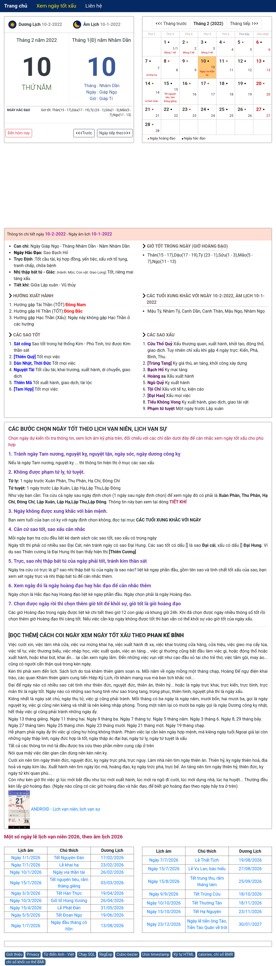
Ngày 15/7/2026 (164, 868)
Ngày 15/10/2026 (164, 911)
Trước (84, 133)
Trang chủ (15, 6)
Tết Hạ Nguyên (207, 911)
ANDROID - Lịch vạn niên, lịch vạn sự (65, 809)
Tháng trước (171, 23)
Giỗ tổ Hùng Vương (69, 900)
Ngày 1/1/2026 (25, 857)
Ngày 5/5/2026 (25, 915)
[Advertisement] (138, 183)
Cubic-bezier (127, 954)
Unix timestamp (156, 954)
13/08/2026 (112, 925)
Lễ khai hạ (69, 865)
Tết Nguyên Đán (69, 857)
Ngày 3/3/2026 (25, 893)
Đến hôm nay (19, 133)
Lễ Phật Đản (69, 907)
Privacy (33, 954)
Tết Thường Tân (207, 903)
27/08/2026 (250, 868)
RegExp (105, 954)
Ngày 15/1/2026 (26, 882)
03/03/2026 (112, 882)
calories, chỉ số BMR (215, 954)
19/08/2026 (250, 860)
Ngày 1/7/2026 (25, 925)
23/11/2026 (250, 911)
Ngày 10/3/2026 (26, 900)
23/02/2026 (112, 865)
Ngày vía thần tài (69, 872)
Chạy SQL (86, 954)
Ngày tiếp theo (114, 133)
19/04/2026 (112, 893)
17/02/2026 (112, 857)
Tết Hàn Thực (69, 893)
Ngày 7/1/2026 (25, 865)
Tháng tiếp (244, 23)
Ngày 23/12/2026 (164, 924)
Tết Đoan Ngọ (69, 915)
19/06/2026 (112, 915)
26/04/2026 (112, 900)
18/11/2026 (250, 903)
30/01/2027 (250, 924)
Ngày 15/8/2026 (164, 881)
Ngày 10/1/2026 (26, 872)
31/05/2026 (112, 907)
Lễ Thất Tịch (207, 860)
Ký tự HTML (184, 954)
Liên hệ (93, 6)
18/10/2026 (250, 894)
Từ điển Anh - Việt (59, 954)
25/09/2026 (250, 881)
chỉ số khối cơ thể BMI (25, 962)
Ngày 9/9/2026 (163, 894)
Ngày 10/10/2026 (164, 903)
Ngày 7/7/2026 (163, 860)
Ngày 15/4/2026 (26, 907)
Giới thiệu (14, 954)
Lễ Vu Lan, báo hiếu (207, 868)
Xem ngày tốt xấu (56, 6)
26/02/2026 (112, 872)
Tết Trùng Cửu (207, 894)
